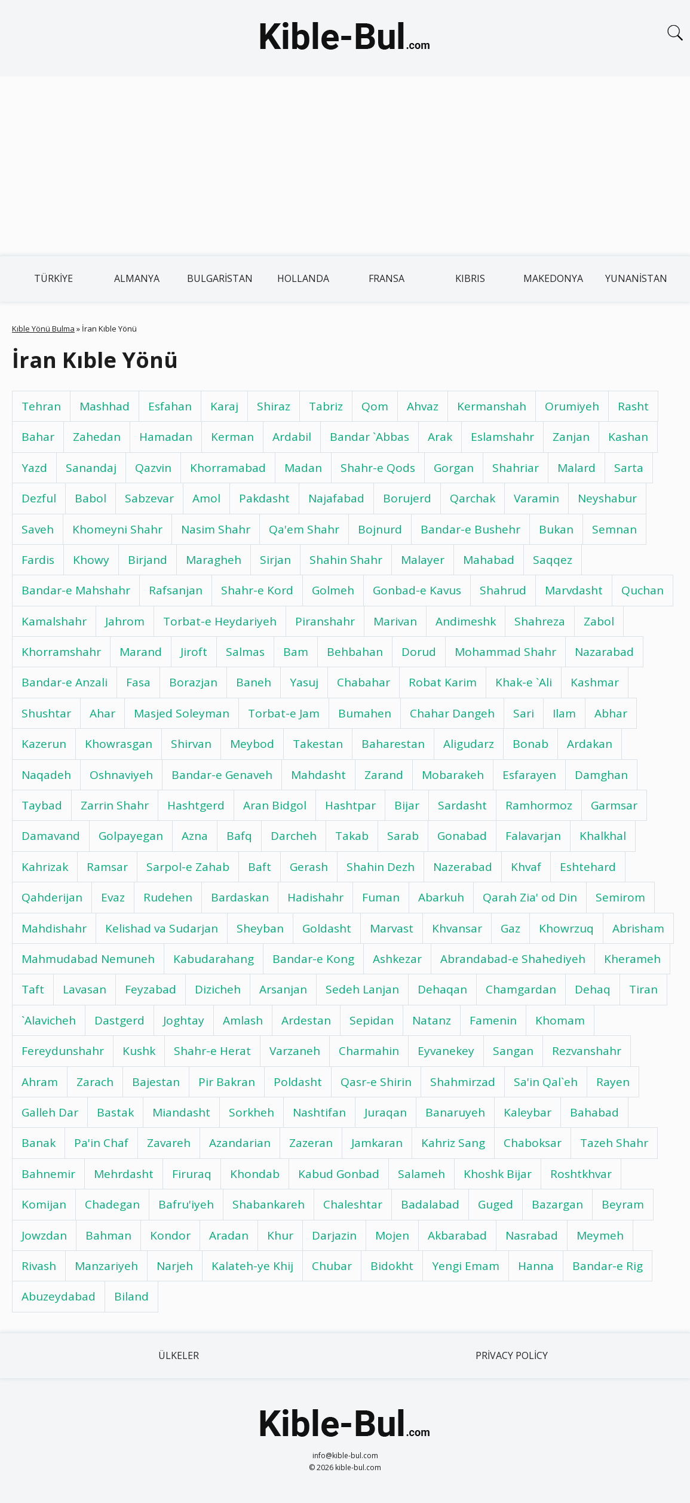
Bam (295, 652)
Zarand (383, 775)
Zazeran (311, 1143)
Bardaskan (240, 897)
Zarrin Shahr (115, 805)
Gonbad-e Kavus (417, 590)
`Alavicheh (49, 1020)
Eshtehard (588, 867)
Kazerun (44, 744)
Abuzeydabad (59, 1296)
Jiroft (193, 652)
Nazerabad (462, 867)
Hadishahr (315, 897)
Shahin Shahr (345, 560)
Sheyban (260, 928)
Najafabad (336, 498)
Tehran (41, 406)
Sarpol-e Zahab (187, 867)
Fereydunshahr (63, 1051)
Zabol (599, 621)
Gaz (510, 928)
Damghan (601, 775)
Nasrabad (531, 1235)
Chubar (332, 1266)
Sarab (403, 835)
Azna (195, 835)
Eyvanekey (446, 1051)
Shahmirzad (462, 1082)
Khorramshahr (61, 652)
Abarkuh (441, 897)
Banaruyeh (455, 1112)
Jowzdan (44, 1235)
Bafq (239, 835)
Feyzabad (150, 989)
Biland (131, 1296)
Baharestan (393, 744)
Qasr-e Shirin (376, 1082)
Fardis (38, 560)
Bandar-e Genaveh (221, 775)
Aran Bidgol (274, 805)
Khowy (91, 560)
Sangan (513, 1051)
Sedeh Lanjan (362, 989)
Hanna (536, 1266)
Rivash (39, 1266)
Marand (140, 652)
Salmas (245, 652)
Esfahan (170, 406)
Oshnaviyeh (121, 775)
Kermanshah (491, 406)
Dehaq (593, 989)
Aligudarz (468, 744)
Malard (576, 468)
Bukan (556, 529)
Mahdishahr (54, 928)
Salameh (421, 1174)
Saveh (38, 529)
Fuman (381, 897)
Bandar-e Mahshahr (76, 590)
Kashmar (595, 682)
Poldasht (298, 1082)
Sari (523, 713)
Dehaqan (442, 989)
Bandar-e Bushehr (470, 529)
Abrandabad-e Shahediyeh (512, 959)
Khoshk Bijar (498, 1174)
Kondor (170, 1235)
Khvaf (526, 867)
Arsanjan (283, 989)
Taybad (42, 805)
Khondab (255, 1174)
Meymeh (600, 1235)
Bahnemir (48, 1174)
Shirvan (191, 744)
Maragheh (213, 560)
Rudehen (167, 897)
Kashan (628, 436)
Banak (39, 1143)
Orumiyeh (572, 406)
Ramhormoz (538, 805)
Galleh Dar (50, 1112)
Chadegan (112, 1204)
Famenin (493, 1020)
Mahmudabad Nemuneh (88, 959)
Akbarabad (457, 1235)
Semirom (620, 897)
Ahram (40, 1082)
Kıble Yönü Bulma (43, 328)
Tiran (643, 989)
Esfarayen (529, 775)
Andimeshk (466, 621)
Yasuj (304, 682)
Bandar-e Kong (313, 959)
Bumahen (364, 713)
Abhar (610, 713)
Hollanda (303, 278)
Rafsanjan (176, 590)
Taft (33, 989)
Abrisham (638, 928)
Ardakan (589, 744)
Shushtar (46, 713)
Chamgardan (521, 989)
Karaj (224, 406)
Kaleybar (527, 1112)
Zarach (95, 1082)
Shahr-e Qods (378, 468)
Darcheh (294, 835)
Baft (259, 867)
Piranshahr (325, 621)
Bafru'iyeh (186, 1204)
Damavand (51, 835)
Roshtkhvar (581, 1174)
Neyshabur (607, 498)
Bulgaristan (220, 278)
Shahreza (539, 621)
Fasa (138, 682)
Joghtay (183, 1020)
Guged (495, 1204)
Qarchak (472, 498)
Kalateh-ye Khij (252, 1266)
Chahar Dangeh (452, 713)
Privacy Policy (512, 1355)
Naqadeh (46, 775)
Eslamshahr (502, 436)
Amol (206, 498)
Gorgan (454, 468)
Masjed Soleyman (181, 713)
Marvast (391, 928)
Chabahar (363, 682)
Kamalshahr (54, 621)
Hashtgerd (196, 805)
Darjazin (334, 1235)
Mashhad (104, 406)
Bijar (406, 805)
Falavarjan (533, 835)
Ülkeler (178, 1355)
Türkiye (53, 278)
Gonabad (462, 835)
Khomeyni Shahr (117, 529)
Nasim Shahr (215, 529)
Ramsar (107, 867)
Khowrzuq (566, 928)
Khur (280, 1235)
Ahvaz (422, 406)
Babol (90, 498)
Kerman (232, 436)
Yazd (34, 468)
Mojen (392, 1235)
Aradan (229, 1235)
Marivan (395, 621)
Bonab (530, 744)
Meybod (252, 744)
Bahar (38, 436)
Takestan (318, 744)
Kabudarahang (213, 959)
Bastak (115, 1112)
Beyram (623, 1204)
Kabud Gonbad (338, 1174)
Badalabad (430, 1204)
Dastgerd (119, 1020)
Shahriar (515, 468)
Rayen (613, 1082)
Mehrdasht (124, 1174)
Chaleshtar (352, 1204)
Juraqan (385, 1112)
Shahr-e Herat (212, 1051)
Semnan (614, 529)
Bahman (108, 1235)
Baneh (253, 682)
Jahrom (125, 621)
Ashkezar (397, 959)
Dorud (418, 652)
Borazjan (193, 682)
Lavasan (84, 989)
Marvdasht (574, 590)
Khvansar (457, 928)
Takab (352, 835)
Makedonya (553, 278)
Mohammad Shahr (505, 652)
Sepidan (371, 1020)
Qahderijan (52, 897)
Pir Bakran (226, 1082)
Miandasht (181, 1112)
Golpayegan (131, 835)
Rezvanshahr (586, 1051)
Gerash (309, 867)
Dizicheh (218, 989)
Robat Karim (443, 682)
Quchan (642, 590)
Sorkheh (251, 1112)
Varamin (536, 498)
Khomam (560, 1020)
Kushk (138, 1051)
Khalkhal (602, 835)
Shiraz (273, 406)
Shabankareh (268, 1204)
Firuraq (191, 1174)
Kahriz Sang (453, 1143)
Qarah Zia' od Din (530, 897)
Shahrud (503, 590)
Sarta (628, 468)
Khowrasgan (118, 744)
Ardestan (306, 1020)
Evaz (113, 897)
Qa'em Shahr (304, 529)
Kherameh (632, 959)
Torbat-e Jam (284, 713)
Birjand (147, 560)
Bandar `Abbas (369, 436)
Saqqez (552, 560)
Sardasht (462, 805)
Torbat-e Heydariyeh (220, 621)
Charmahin (369, 1051)
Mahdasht (318, 775)
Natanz (431, 1020)
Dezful (39, 498)
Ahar (102, 713)
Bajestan (156, 1082)
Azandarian (240, 1143)
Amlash (243, 1020)
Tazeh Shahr (614, 1143)
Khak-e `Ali (523, 682)
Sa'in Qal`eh (546, 1082)
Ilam (564, 713)
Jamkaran (377, 1143)
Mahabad (488, 560)
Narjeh (175, 1266)
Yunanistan (636, 278)
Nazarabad (604, 652)
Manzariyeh (106, 1266)
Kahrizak (45, 867)
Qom (374, 406)
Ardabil (291, 436)
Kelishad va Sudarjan (161, 928)
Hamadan (165, 436)
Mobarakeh (453, 775)
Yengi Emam (465, 1266)
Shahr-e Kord (257, 590)
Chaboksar (533, 1143)
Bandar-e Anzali (65, 682)
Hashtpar (350, 805)
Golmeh (333, 590)
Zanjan (571, 436)
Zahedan (97, 436)
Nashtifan (319, 1112)
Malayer (422, 560)
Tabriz (326, 406)
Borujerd (407, 498)
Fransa (386, 278)
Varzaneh (294, 1051)
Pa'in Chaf (101, 1143)
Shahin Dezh (380, 867)
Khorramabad (228, 468)
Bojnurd (380, 529)
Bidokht (391, 1266)
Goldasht (326, 928)
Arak (440, 436)
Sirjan (275, 560)
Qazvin (153, 468)
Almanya (137, 278)
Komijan (44, 1204)
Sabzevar (149, 498)
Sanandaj (91, 468)
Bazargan (557, 1204)
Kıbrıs (470, 278)
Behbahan (355, 652)
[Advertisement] (345, 166)
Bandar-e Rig (607, 1266)
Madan (303, 468)
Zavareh (169, 1143)
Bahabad (594, 1112)
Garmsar (614, 805)
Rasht (633, 406)
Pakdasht (264, 498)
